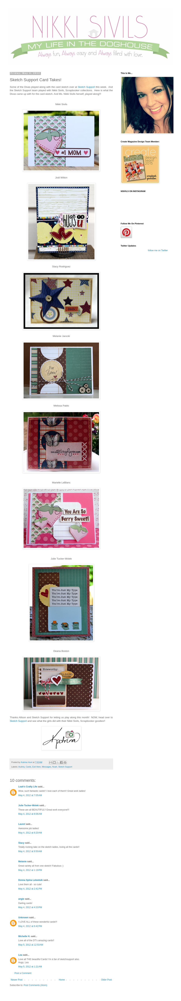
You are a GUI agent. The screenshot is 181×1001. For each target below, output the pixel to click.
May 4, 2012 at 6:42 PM (30, 926)
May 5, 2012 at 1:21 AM (30, 966)
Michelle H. (24, 936)
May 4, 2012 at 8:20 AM (30, 832)
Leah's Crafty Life (27, 786)
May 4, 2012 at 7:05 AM (30, 795)
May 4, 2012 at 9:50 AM (30, 851)
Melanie (22, 861)
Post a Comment (23, 973)
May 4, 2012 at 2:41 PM (30, 888)
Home (62, 979)
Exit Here (36, 767)
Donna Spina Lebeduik (30, 880)
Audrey (21, 767)
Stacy (21, 843)
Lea (20, 955)
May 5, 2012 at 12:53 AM (30, 944)
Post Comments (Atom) (35, 985)
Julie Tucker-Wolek (28, 805)
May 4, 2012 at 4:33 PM (30, 907)
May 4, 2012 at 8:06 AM (30, 814)
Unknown (23, 917)
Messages (46, 767)
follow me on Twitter (158, 250)
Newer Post (16, 979)
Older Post (106, 979)
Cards (28, 767)
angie (21, 899)
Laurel (21, 824)
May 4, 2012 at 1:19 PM (30, 870)
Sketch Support (87, 87)
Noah (54, 767)
